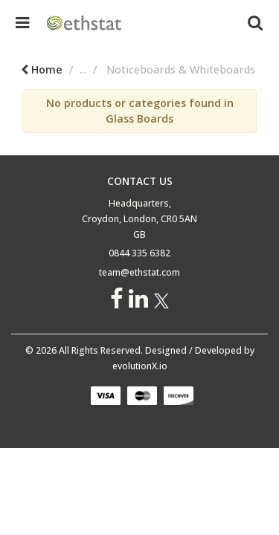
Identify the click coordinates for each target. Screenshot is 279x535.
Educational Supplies (126, 69)
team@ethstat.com (139, 272)
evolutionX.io (139, 366)
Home (36, 69)
